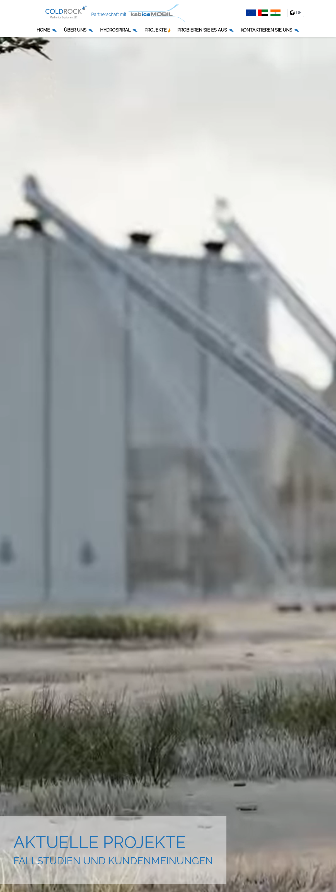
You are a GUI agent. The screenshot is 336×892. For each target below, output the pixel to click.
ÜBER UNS (79, 30)
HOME (47, 30)
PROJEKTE (157, 30)
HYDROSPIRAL (119, 30)
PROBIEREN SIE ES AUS (205, 30)
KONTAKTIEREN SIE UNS (270, 30)
